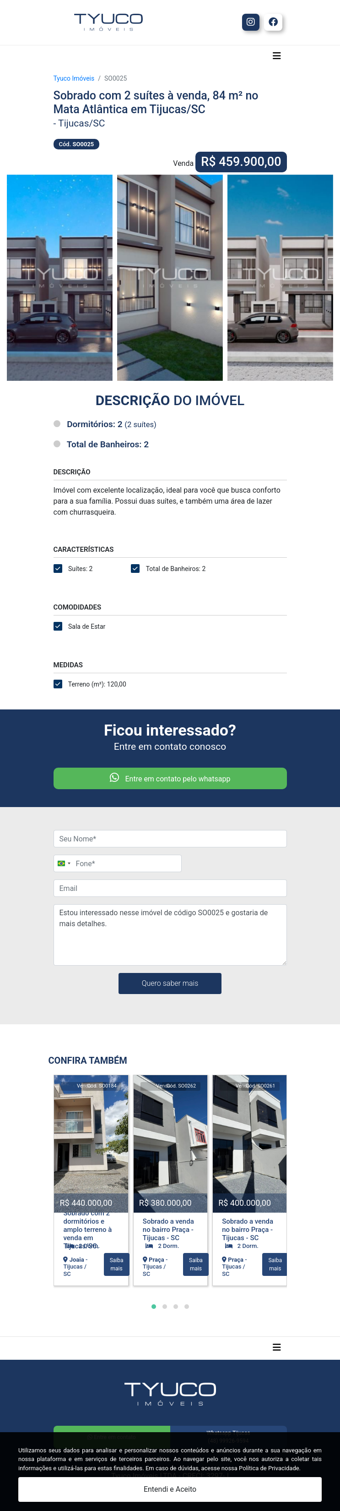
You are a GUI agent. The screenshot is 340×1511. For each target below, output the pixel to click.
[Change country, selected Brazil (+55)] (63, 863)
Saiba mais (117, 1264)
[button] (153, 1306)
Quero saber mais (170, 983)
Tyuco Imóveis (74, 78)
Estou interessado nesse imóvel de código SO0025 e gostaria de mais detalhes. (170, 935)
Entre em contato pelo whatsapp (170, 777)
